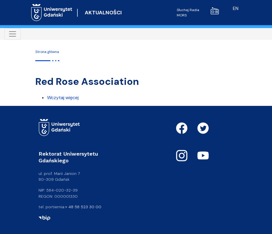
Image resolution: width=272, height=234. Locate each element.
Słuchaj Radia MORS (198, 12)
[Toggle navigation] (12, 34)
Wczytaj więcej (63, 97)
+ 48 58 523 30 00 (83, 206)
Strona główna (47, 51)
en (235, 8)
